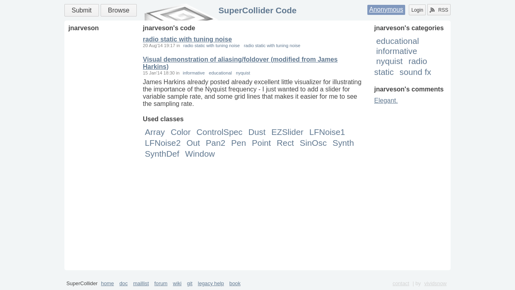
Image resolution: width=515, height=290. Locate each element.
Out (193, 142)
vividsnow (435, 283)
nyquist (389, 61)
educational (397, 41)
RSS (439, 10)
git (190, 283)
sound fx (415, 72)
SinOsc (313, 142)
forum (161, 283)
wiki (177, 283)
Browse (118, 10)
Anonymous (386, 9)
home (107, 283)
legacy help (211, 283)
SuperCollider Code (257, 10)
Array (155, 132)
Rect (285, 142)
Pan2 (215, 142)
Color (181, 132)
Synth (343, 142)
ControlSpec (219, 132)
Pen (238, 142)
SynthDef (162, 153)
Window (200, 153)
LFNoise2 (163, 142)
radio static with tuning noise (187, 39)
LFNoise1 (327, 132)
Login (417, 10)
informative (396, 51)
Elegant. (386, 100)
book (235, 283)
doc (123, 283)
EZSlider (287, 132)
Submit (82, 10)
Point (261, 142)
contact (401, 283)
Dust (257, 132)
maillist (141, 283)
